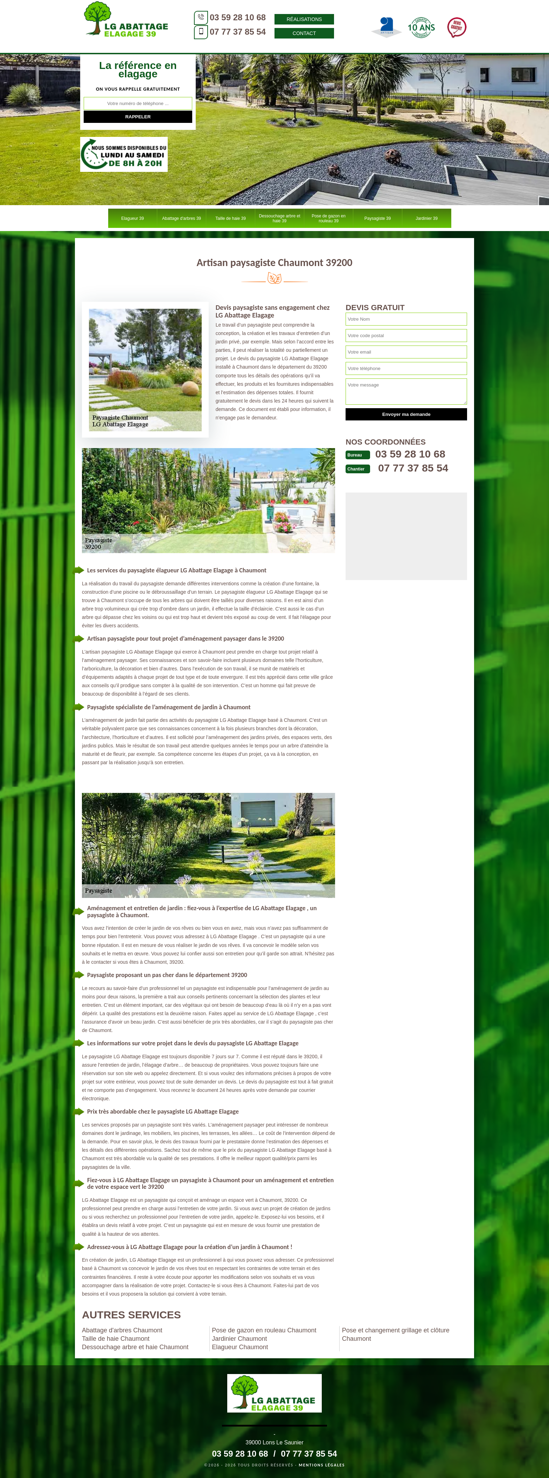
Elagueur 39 (132, 218)
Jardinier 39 (427, 218)
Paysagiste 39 (377, 218)
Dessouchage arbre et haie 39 (279, 218)
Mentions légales (322, 1465)
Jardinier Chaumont (239, 1338)
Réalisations (304, 19)
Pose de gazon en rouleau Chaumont (264, 1330)
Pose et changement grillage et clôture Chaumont (396, 1334)
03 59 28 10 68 (238, 17)
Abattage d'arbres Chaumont (122, 1330)
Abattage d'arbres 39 (181, 218)
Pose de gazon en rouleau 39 (329, 218)
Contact (304, 33)
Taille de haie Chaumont (116, 1338)
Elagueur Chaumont (240, 1347)
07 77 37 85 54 (238, 31)
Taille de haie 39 (230, 218)
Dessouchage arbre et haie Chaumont (135, 1347)
